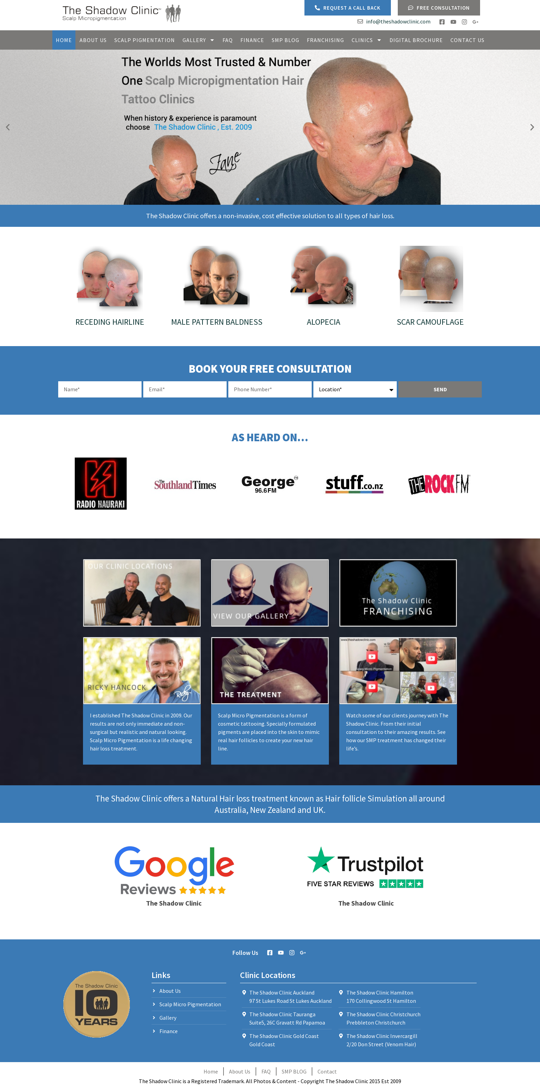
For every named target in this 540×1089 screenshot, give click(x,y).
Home (64, 40)
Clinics (367, 40)
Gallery (199, 40)
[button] (7, 127)
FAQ (227, 40)
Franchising (325, 40)
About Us (93, 40)
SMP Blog (285, 40)
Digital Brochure (416, 40)
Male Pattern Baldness (216, 321)
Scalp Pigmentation (144, 40)
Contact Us (467, 40)
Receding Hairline (109, 321)
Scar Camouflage (430, 321)
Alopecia (323, 321)
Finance (252, 40)
